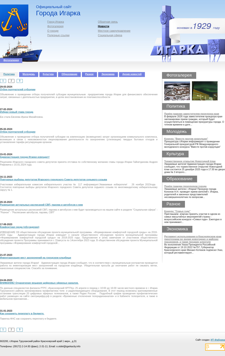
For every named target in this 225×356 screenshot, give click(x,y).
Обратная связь (108, 21)
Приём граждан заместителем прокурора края (191, 113)
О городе (52, 30)
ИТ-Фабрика (218, 339)
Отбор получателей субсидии (17, 89)
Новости (103, 26)
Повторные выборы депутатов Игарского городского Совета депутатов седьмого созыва (53, 179)
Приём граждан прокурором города (185, 186)
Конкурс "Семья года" (177, 211)
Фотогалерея (55, 26)
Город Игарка (55, 21)
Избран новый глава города (16, 112)
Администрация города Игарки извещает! (25, 157)
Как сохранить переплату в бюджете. (22, 313)
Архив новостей (132, 74)
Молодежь (28, 74)
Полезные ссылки (58, 35)
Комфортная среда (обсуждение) (19, 227)
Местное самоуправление (114, 30)
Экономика (108, 74)
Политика (9, 74)
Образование (69, 74)
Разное (89, 74)
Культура (48, 74)
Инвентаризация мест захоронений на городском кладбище (35, 257)
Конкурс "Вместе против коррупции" (186, 138)
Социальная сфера (110, 35)
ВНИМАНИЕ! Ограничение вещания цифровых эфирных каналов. (39, 282)
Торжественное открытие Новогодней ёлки (190, 161)
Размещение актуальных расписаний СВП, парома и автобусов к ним (41, 204)
